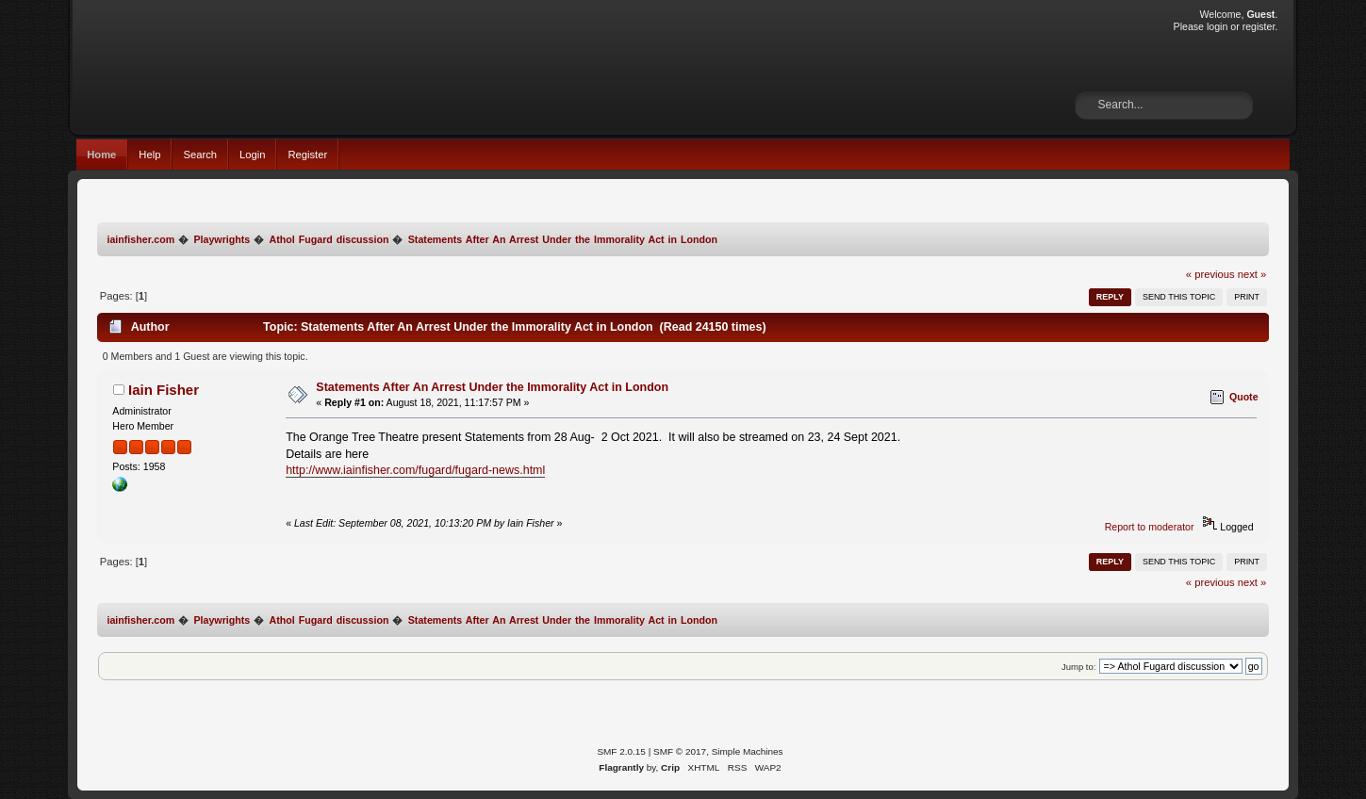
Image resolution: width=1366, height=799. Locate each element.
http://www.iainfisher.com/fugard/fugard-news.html (415, 470)
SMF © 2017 (679, 751)
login (1217, 26)
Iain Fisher (163, 390)
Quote (1244, 396)
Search (200, 154)
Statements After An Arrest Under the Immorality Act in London (492, 387)
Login (252, 154)
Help (149, 154)
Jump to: (1079, 666)
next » (1252, 274)
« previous (1210, 274)
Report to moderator (1149, 526)
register (1259, 26)
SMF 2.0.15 (621, 751)
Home (101, 154)
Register (307, 154)
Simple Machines (747, 751)
